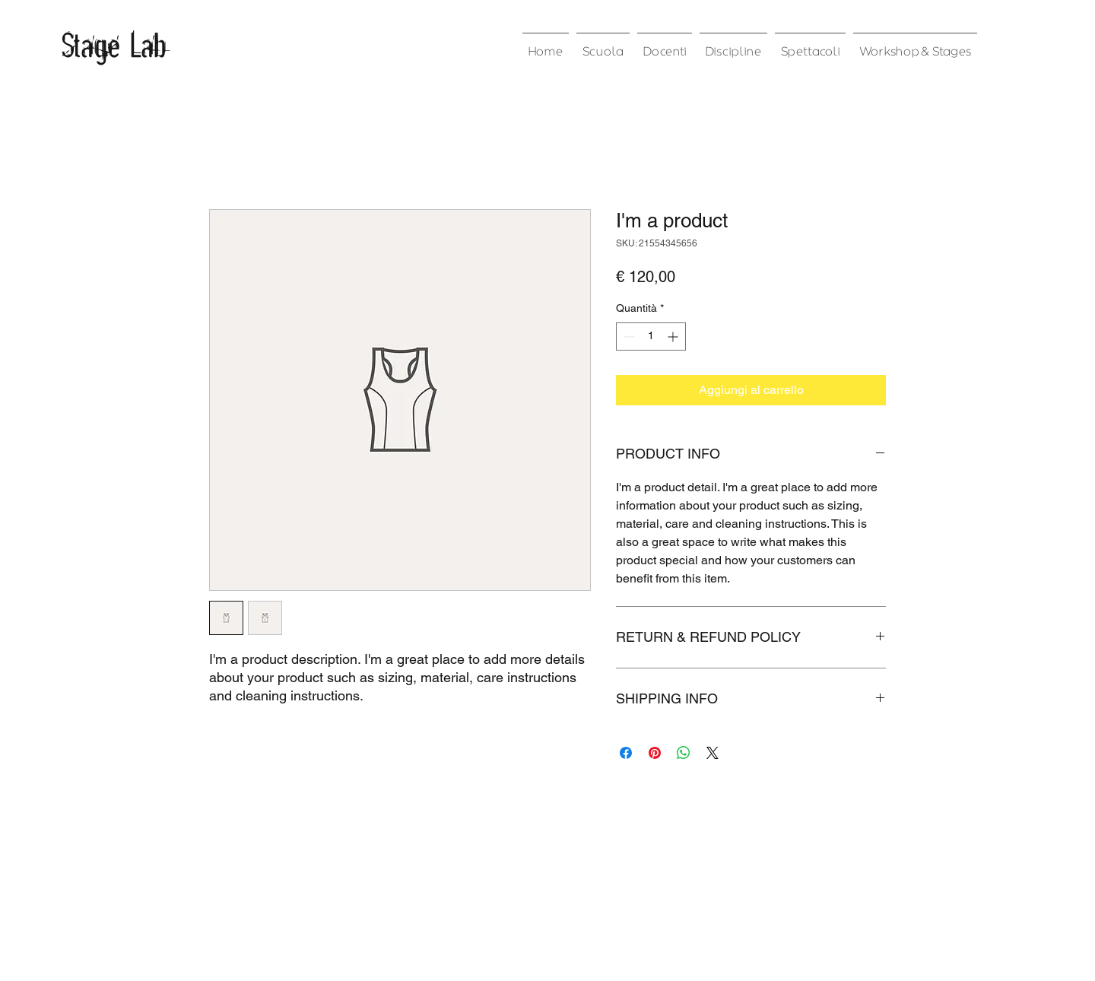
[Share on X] (712, 753)
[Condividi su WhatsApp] (683, 753)
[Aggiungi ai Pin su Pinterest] (655, 753)
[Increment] (674, 336)
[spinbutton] (651, 336)
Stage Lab (114, 44)
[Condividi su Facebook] (626, 753)
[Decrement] (627, 336)
